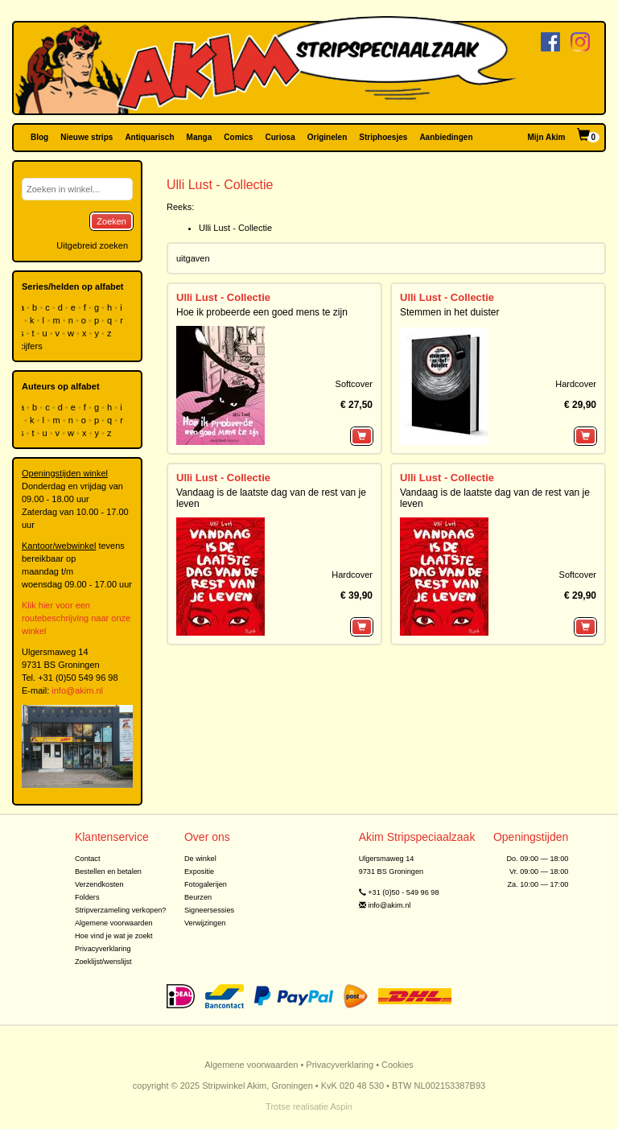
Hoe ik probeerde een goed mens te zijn (262, 312)
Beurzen (198, 897)
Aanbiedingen (445, 137)
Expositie (199, 871)
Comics (238, 137)
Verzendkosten (99, 884)
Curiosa (280, 137)
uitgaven (193, 258)
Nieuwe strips (86, 137)
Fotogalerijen (205, 884)
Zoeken (111, 221)
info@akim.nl (77, 690)
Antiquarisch (149, 137)
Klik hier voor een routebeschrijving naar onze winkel (76, 618)
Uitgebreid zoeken (92, 245)
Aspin (341, 1106)
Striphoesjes (383, 137)
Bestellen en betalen (108, 871)
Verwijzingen (204, 923)
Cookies (397, 1064)
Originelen (327, 137)
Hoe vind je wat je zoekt (114, 936)
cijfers (32, 346)
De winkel (200, 859)
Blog (39, 137)
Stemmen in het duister (449, 312)
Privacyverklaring (103, 949)
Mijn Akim (547, 137)
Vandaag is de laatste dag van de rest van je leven (271, 498)
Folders (87, 897)
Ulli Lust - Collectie (235, 228)
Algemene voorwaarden (114, 923)
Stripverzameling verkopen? (121, 910)
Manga (199, 137)
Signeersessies (209, 910)
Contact (88, 859)
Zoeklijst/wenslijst (103, 962)
